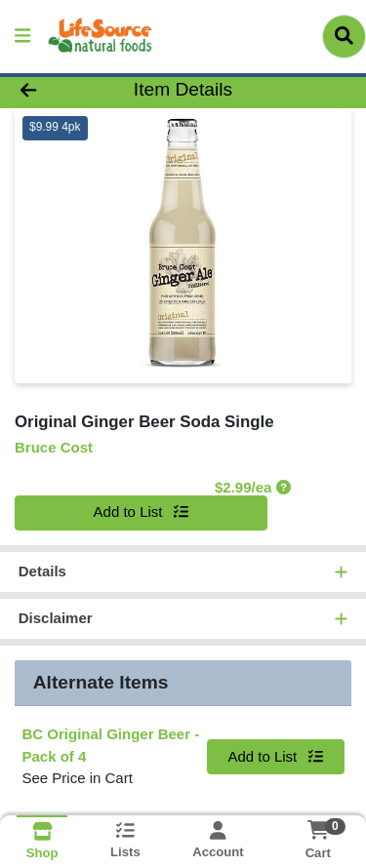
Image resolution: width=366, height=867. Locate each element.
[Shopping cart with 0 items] (318, 830)
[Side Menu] (22, 37)
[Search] (344, 36)
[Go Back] (57, 90)
